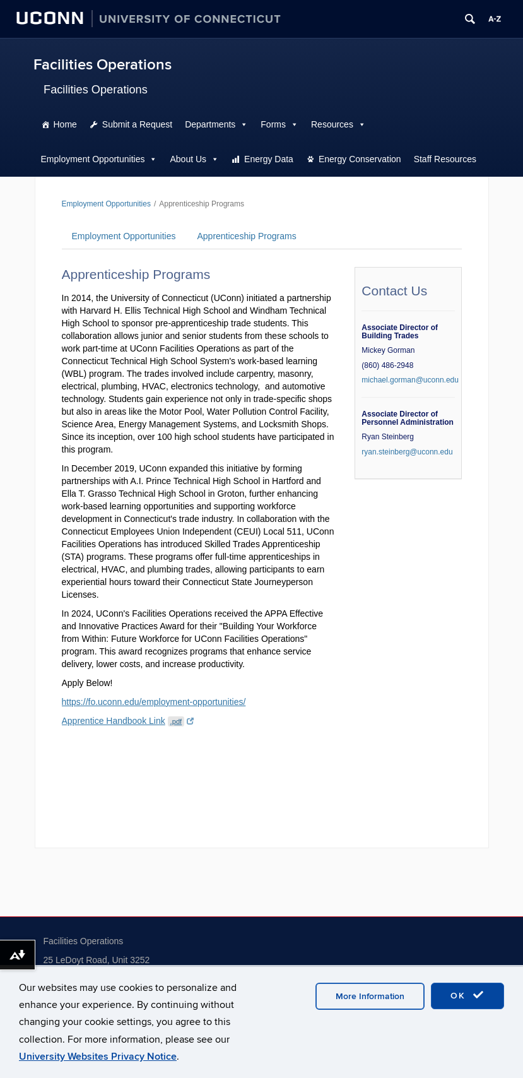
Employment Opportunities (93, 159)
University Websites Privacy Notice (98, 1056)
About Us (188, 159)
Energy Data (268, 159)
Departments (210, 124)
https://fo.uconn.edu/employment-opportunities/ (154, 702)
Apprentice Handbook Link (128, 721)
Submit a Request (137, 124)
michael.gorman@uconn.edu (410, 380)
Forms (273, 124)
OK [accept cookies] (467, 995)
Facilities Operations (102, 65)
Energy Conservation (360, 159)
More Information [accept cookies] (370, 996)
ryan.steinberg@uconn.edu (406, 451)
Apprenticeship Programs (246, 236)
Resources (332, 124)
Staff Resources (445, 159)
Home (65, 124)
